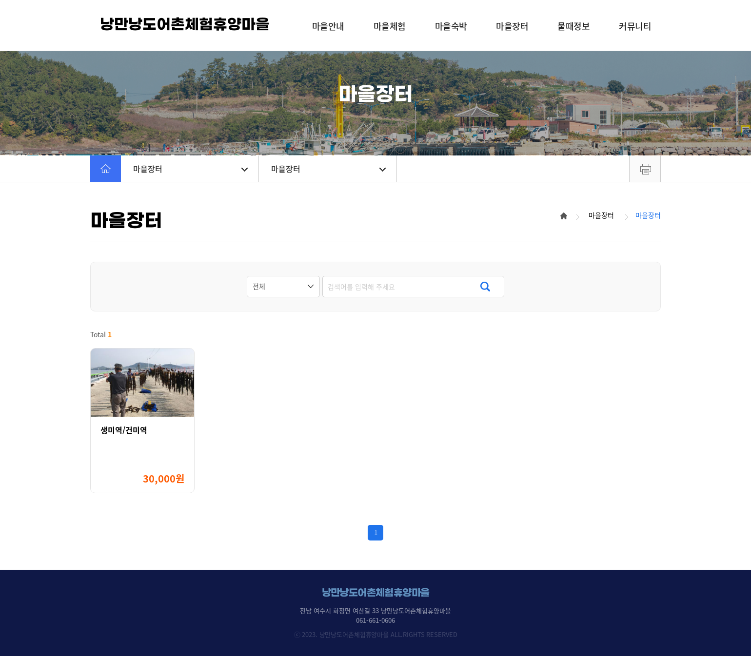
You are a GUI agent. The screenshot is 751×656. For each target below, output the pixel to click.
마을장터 (190, 168)
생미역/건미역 (123, 430)
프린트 (645, 168)
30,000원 (163, 478)
